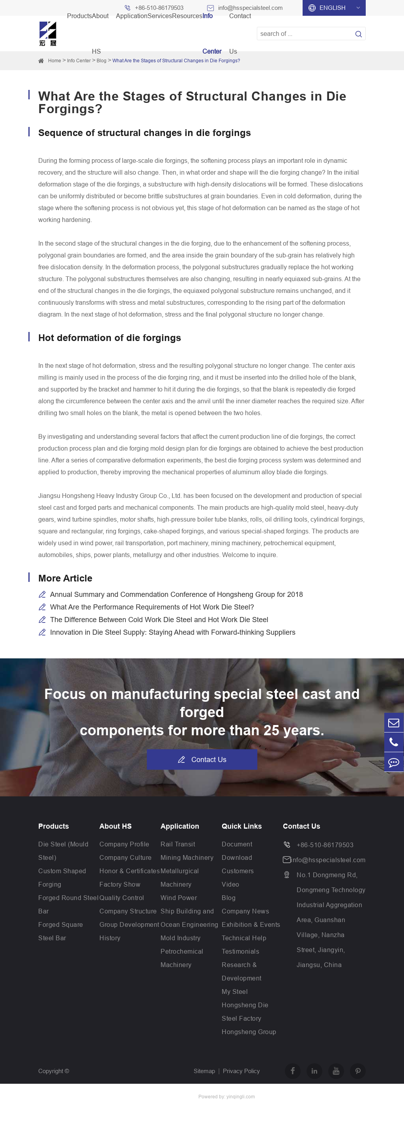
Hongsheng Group (249, 1031)
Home (54, 60)
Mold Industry (181, 937)
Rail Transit (178, 844)
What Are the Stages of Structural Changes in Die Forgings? (176, 60)
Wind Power (179, 897)
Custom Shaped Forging (62, 877)
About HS (115, 826)
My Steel (235, 991)
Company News (245, 911)
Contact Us (202, 760)
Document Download (237, 851)
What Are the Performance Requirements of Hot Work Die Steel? (152, 607)
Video (230, 884)
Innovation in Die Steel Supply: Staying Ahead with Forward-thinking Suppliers (173, 632)
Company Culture (125, 857)
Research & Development (242, 971)
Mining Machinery (187, 857)
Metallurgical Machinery (180, 877)
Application (180, 826)
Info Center (79, 60)
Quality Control (121, 897)
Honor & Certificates (129, 870)
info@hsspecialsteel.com (328, 859)
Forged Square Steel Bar (60, 931)
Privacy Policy (241, 1071)
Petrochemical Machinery (182, 958)
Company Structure (128, 911)
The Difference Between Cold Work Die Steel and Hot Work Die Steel (159, 619)
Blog (229, 897)
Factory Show (119, 884)
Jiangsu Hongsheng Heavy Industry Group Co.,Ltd (103, 1096)
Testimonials (240, 951)
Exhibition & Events (251, 924)
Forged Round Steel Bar (68, 904)
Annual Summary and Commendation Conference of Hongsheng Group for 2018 (176, 594)
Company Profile (124, 844)
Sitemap (204, 1071)
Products (53, 826)
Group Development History (129, 931)
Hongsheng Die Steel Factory (245, 1011)
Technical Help (244, 937)
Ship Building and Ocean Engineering (190, 918)
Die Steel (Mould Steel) (63, 851)
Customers (238, 870)
